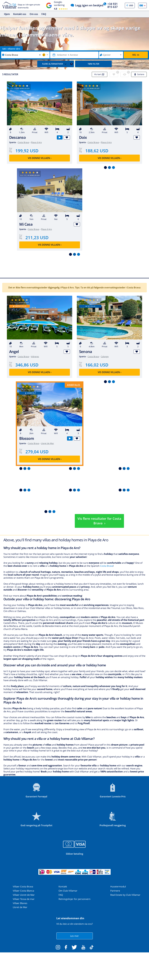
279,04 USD (36, 451)
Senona (85, 351)
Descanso (17, 137)
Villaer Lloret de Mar (24, 894)
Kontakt (63, 886)
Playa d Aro (36, 142)
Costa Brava (23, 142)
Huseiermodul (118, 886)
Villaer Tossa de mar (24, 899)
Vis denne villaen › (39, 158)
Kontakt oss (19, 14)
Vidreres (35, 356)
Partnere (115, 890)
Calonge (105, 356)
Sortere (139, 74)
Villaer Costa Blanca (23, 890)
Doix (83, 137)
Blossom (26, 438)
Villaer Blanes (20, 903)
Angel (14, 351)
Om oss (34, 14)
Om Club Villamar (68, 890)
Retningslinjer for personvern (74, 899)
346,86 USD (26, 365)
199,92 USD (26, 150)
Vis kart (99, 74)
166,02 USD (96, 365)
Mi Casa (26, 224)
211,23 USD (36, 237)
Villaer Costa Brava (23, 886)
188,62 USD (96, 150)
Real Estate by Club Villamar (125, 894)
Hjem (7, 14)
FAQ (43, 14)
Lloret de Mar (47, 443)
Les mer (74, 935)
